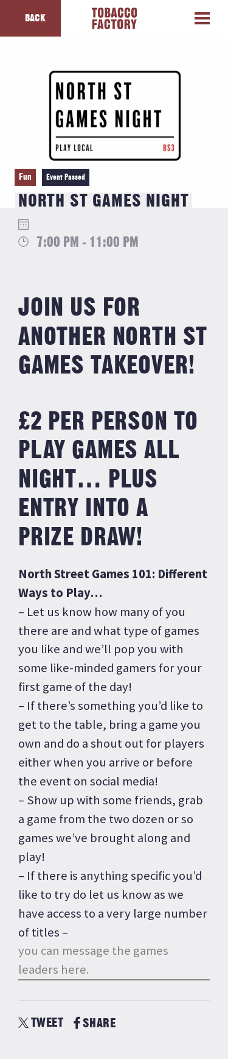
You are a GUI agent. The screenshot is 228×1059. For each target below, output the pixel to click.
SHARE (94, 1023)
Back (35, 18)
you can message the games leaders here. (93, 960)
